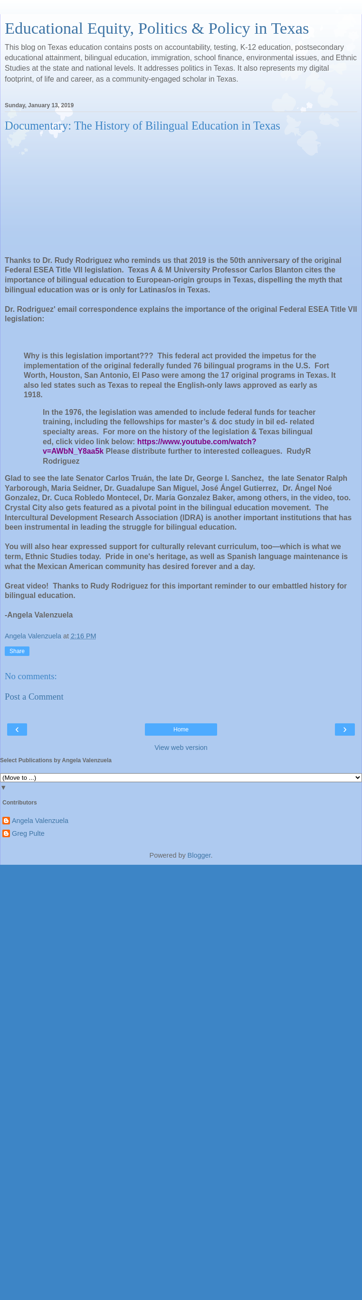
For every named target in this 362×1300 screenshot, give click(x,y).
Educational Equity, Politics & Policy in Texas (157, 28)
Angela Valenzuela (40, 820)
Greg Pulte (28, 833)
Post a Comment (34, 696)
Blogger (199, 855)
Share (17, 651)
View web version (181, 747)
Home (181, 729)
